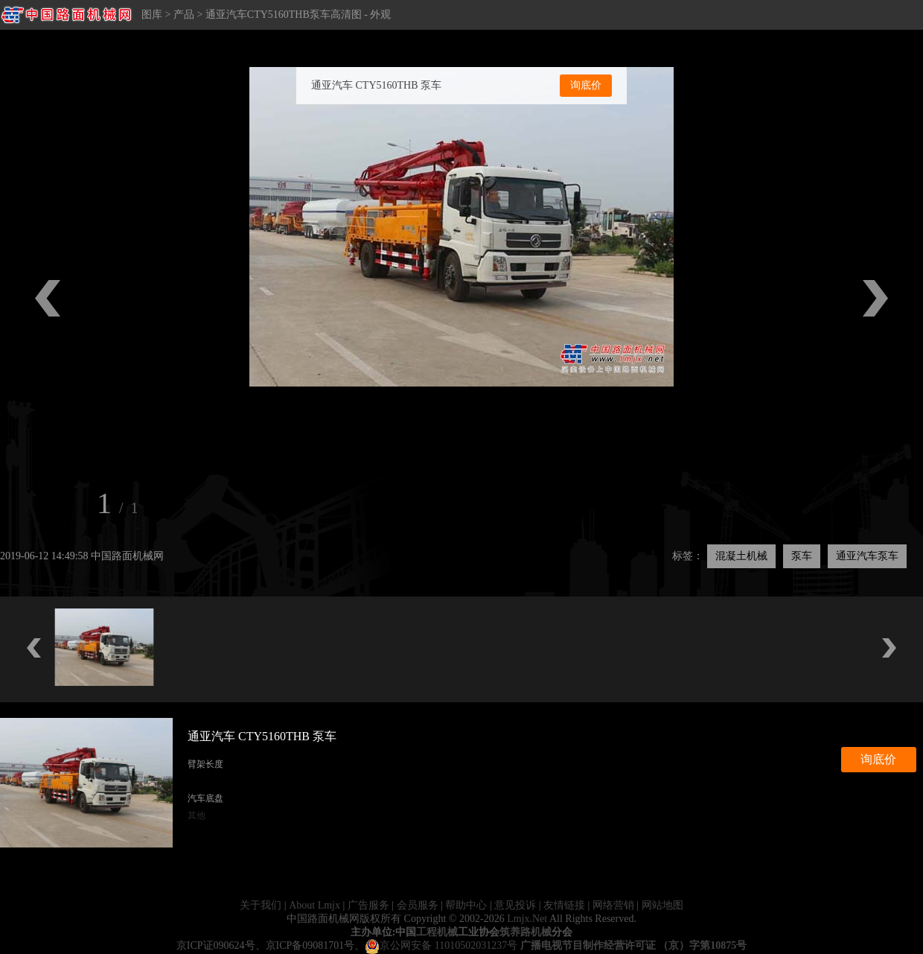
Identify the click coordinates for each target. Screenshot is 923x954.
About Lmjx (314, 905)
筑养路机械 (525, 932)
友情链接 (564, 905)
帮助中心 (466, 905)
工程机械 (437, 932)
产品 (183, 14)
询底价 (585, 85)
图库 (151, 14)
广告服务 (368, 905)
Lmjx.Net (527, 918)
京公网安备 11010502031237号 (441, 945)
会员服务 (417, 905)
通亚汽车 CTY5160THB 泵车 (376, 85)
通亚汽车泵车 (867, 556)
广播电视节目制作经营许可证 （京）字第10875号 (633, 945)
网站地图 (662, 905)
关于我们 (260, 905)
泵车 (801, 556)
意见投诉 (515, 905)
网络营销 (613, 905)
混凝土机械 (741, 556)
